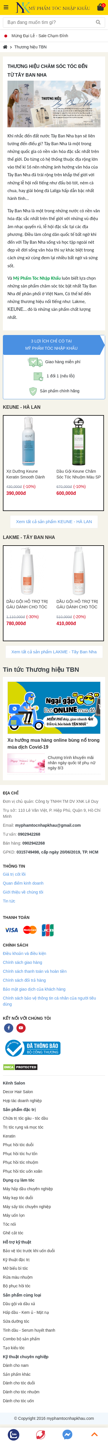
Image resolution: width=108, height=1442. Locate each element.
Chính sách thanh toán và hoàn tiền (35, 971)
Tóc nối (9, 1224)
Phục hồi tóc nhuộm (20, 1162)
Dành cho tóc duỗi (19, 1383)
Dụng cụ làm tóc (19, 1180)
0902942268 (29, 834)
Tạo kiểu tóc (13, 1348)
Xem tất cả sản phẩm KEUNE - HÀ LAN (54, 521)
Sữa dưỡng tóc (16, 1321)
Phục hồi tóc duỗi (18, 1145)
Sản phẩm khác (17, 1374)
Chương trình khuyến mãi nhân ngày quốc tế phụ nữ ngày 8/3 (71, 761)
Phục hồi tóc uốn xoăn (22, 1171)
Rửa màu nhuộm (18, 1277)
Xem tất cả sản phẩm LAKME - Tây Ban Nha (54, 651)
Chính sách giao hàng (22, 962)
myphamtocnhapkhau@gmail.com (48, 825)
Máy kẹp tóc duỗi (18, 1198)
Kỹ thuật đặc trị (16, 1260)
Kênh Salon (14, 1083)
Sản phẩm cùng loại (22, 1295)
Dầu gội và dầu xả (19, 1304)
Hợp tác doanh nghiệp (22, 1101)
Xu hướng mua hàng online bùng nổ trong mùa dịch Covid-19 (53, 744)
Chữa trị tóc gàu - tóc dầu (25, 1118)
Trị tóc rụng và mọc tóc (23, 1127)
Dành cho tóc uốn (18, 1401)
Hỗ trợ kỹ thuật (17, 1242)
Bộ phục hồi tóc (17, 1286)
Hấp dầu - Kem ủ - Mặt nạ (26, 1312)
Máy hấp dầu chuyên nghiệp (28, 1189)
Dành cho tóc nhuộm (21, 1392)
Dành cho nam (16, 1365)
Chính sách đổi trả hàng (24, 980)
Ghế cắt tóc (13, 1233)
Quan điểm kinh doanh (23, 883)
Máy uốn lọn (13, 1215)
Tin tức (9, 901)
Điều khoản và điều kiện (24, 953)
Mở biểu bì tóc (15, 1268)
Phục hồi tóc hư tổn (20, 1154)
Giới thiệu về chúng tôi (23, 892)
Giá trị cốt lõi (14, 874)
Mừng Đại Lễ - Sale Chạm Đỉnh (36, 35)
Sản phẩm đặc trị (19, 1109)
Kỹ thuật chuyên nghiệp (25, 1356)
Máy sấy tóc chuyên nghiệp (27, 1207)
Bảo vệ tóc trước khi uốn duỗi (29, 1251)
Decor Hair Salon (18, 1092)
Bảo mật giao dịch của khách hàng (34, 989)
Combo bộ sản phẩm (21, 1339)
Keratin (9, 1136)
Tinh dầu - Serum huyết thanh (29, 1330)
